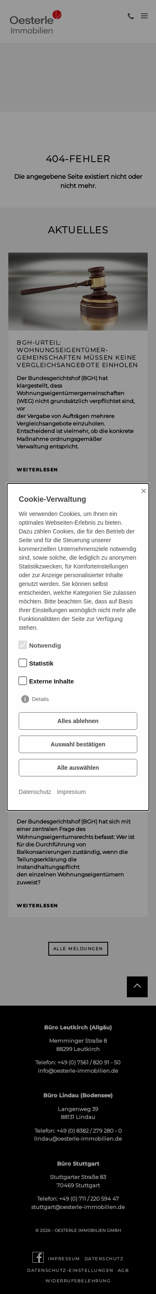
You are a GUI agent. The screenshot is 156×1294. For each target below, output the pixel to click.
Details (40, 699)
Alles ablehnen (78, 721)
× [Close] (143, 490)
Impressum (71, 791)
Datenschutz (35, 791)
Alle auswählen (78, 767)
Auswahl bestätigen (78, 744)
